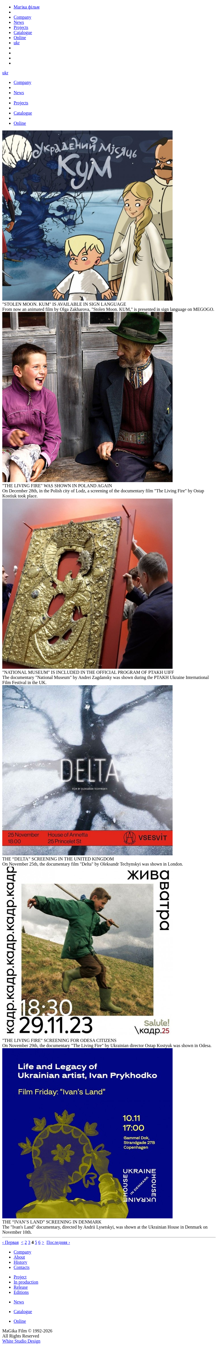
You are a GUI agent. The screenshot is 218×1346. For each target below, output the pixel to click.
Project (20, 1277)
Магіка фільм (26, 7)
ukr (17, 42)
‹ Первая (10, 1242)
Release (21, 1287)
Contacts (22, 1267)
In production (26, 1282)
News (19, 1301)
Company (22, 1252)
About (19, 1257)
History (20, 1262)
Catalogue (23, 1311)
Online (20, 1321)
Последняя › (58, 1242)
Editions (21, 1292)
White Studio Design (21, 1341)
